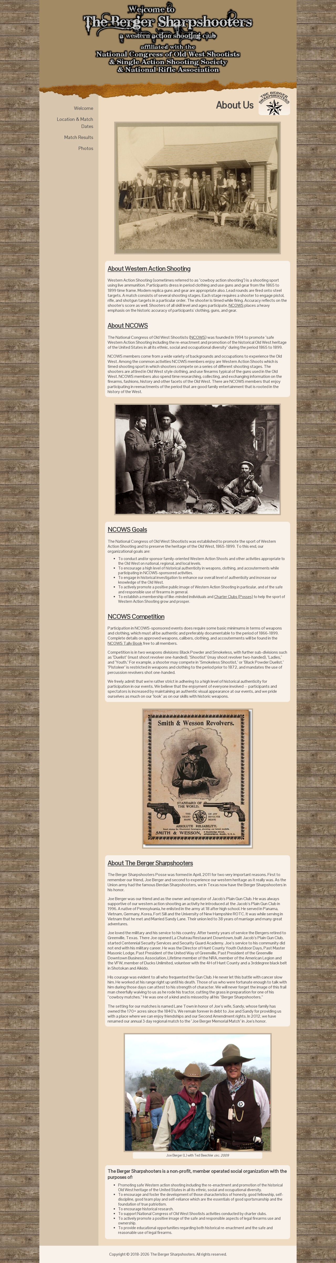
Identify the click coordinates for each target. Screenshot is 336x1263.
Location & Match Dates (75, 122)
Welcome (83, 108)
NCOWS (236, 305)
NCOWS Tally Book (125, 643)
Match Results (78, 137)
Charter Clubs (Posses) (233, 596)
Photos (85, 148)
